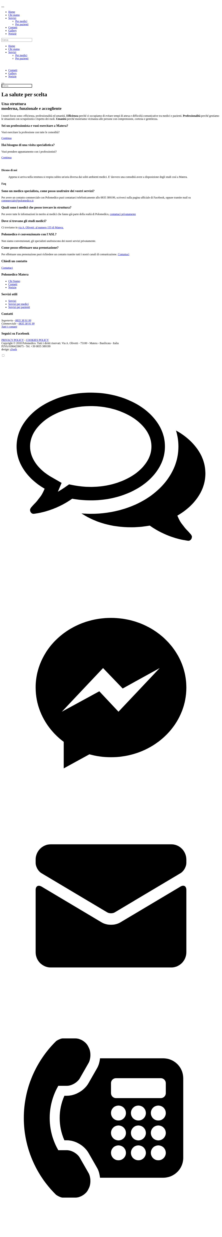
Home (11, 11)
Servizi (12, 18)
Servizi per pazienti (19, 307)
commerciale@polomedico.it (17, 200)
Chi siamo (14, 15)
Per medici (21, 21)
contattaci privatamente (123, 214)
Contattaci (123, 254)
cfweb (13, 349)
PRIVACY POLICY (12, 340)
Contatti (12, 27)
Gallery (12, 30)
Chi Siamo (14, 281)
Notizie (12, 33)
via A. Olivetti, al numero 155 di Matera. (40, 227)
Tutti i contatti (9, 326)
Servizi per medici (18, 304)
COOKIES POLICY (37, 340)
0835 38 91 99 (23, 320)
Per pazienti (21, 24)
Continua (6, 138)
